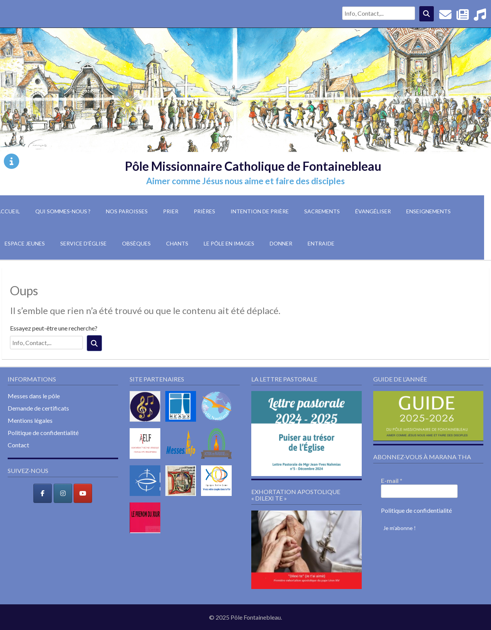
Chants (177, 243)
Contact (18, 444)
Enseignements (428, 211)
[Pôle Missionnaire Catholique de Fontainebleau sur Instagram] (63, 493)
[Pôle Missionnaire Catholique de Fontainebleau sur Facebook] (42, 493)
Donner (281, 243)
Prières (204, 211)
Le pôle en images (229, 243)
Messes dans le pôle (34, 395)
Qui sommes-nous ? (63, 211)
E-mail (391, 480)
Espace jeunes (25, 243)
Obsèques (136, 243)
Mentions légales (30, 420)
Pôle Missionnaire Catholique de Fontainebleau (253, 166)
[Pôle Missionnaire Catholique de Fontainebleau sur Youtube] (83, 493)
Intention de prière (260, 211)
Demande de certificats (38, 408)
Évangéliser (373, 211)
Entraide (321, 243)
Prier (170, 211)
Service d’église (83, 243)
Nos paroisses (127, 211)
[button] (306, 433)
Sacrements (322, 211)
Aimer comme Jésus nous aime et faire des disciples (245, 181)
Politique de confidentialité (43, 432)
